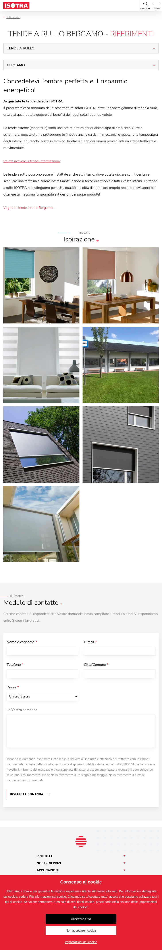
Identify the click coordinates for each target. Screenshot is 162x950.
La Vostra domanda (22, 709)
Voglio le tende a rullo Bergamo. (28, 207)
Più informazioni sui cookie (47, 896)
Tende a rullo (20, 48)
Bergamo (16, 65)
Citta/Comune (96, 664)
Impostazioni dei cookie (81, 942)
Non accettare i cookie (81, 930)
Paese (13, 687)
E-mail (90, 642)
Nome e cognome (22, 642)
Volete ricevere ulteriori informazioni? (31, 161)
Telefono (15, 664)
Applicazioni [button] (48, 870)
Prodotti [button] (45, 856)
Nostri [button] (49, 863)
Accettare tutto (81, 919)
